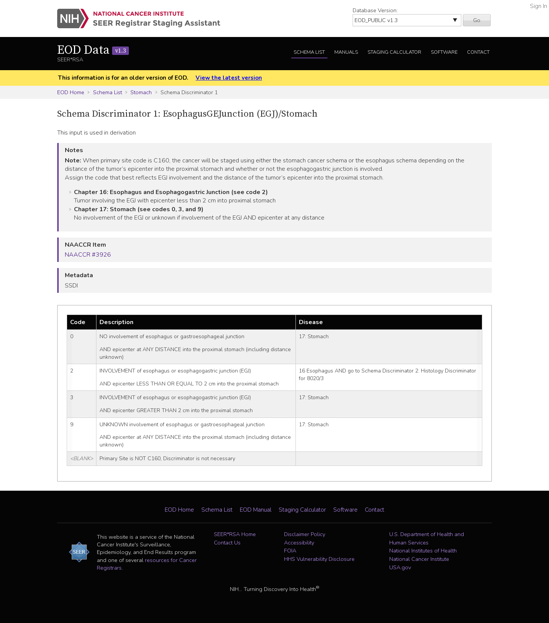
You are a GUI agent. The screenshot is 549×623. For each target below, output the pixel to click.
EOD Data (93, 50)
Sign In (538, 6)
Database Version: (375, 10)
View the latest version (229, 78)
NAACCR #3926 (88, 254)
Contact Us (227, 542)
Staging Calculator (394, 52)
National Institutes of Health (423, 550)
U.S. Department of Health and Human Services (426, 538)
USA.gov (400, 567)
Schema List (309, 52)
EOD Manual (255, 510)
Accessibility (299, 542)
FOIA (290, 550)
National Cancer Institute (419, 559)
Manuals (346, 52)
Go (476, 20)
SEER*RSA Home (235, 534)
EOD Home (70, 92)
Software (444, 52)
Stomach (141, 92)
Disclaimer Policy (304, 534)
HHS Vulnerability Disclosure (319, 559)
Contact (478, 52)
